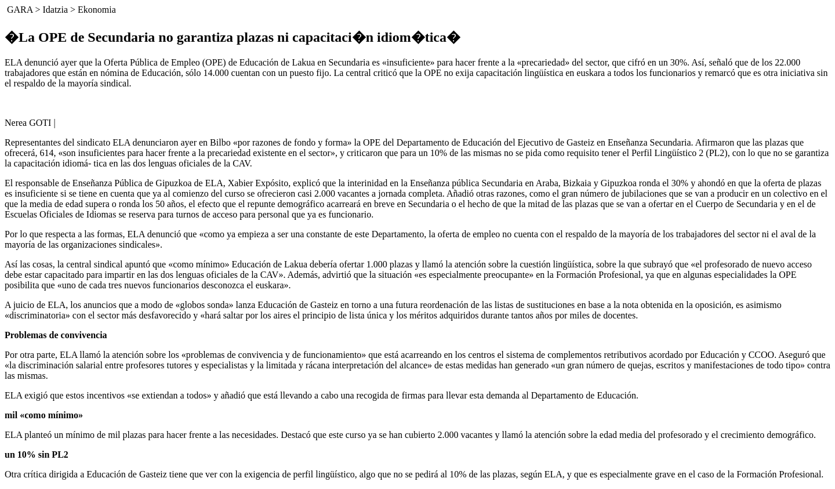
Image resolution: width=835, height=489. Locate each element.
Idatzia (55, 10)
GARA (19, 10)
